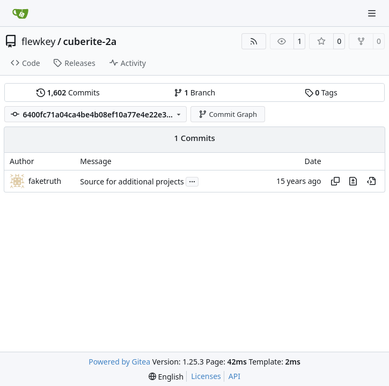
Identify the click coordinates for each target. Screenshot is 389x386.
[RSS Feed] (253, 41)
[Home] (20, 13)
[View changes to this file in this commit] (353, 181)
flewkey (38, 41)
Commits (68, 92)
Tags (321, 92)
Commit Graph (228, 114)
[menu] (166, 377)
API (234, 376)
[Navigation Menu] (373, 13)
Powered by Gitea (119, 362)
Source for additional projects (132, 181)
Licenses (206, 376)
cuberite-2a (90, 41)
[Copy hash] (335, 181)
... (192, 180)
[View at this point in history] (371, 181)
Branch (195, 92)
